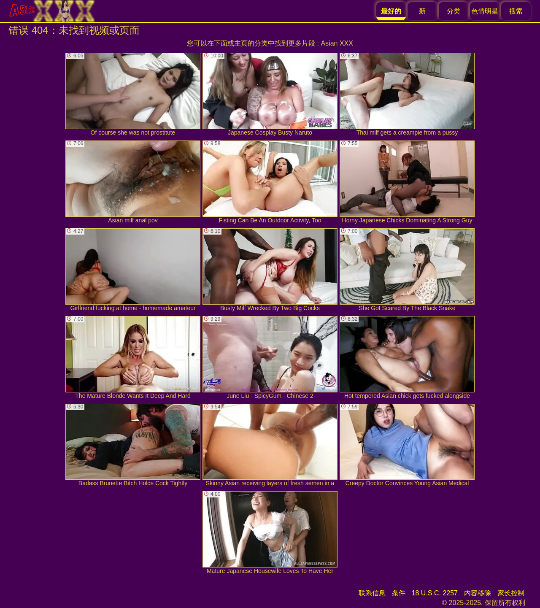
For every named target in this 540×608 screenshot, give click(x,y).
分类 (453, 11)
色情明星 (484, 11)
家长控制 (510, 593)
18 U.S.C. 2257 (435, 593)
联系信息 (372, 593)
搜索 (516, 11)
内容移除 (477, 593)
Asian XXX (337, 43)
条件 (398, 593)
